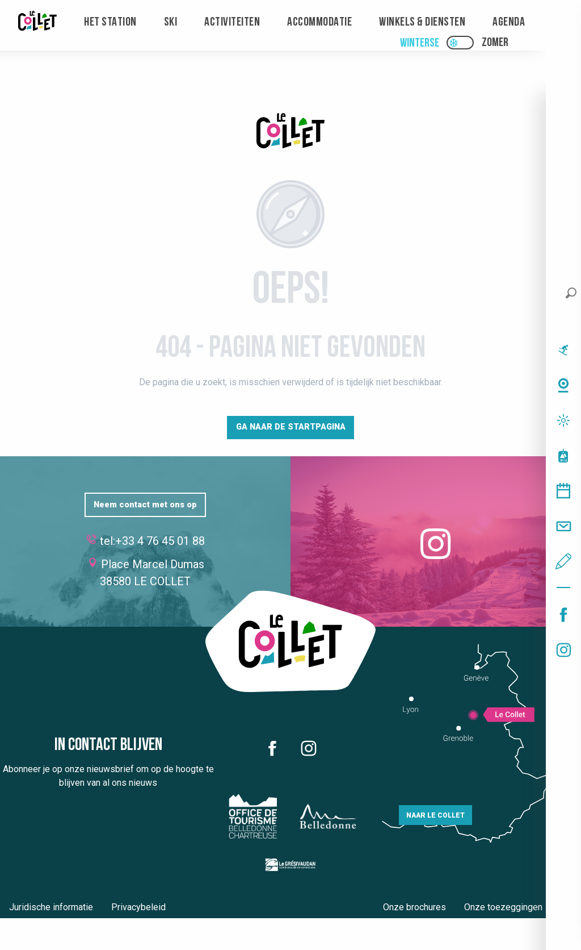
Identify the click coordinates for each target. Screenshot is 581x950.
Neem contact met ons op (145, 505)
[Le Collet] (290, 132)
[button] (571, 293)
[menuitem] (37, 22)
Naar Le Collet (435, 815)
